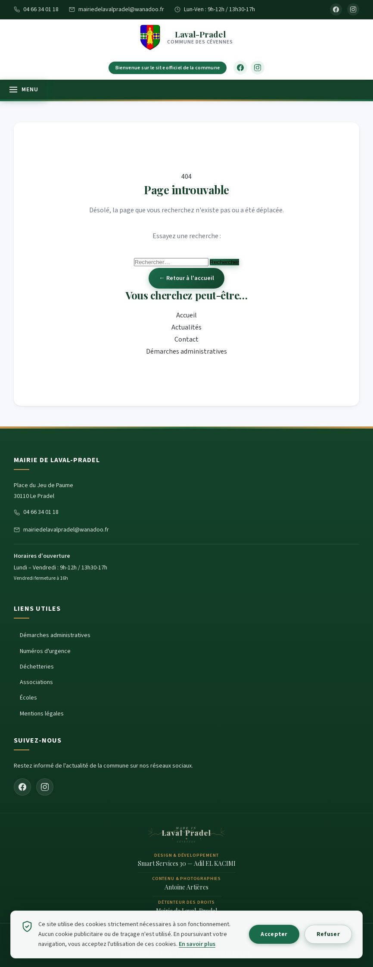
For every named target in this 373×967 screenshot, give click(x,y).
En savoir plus (197, 944)
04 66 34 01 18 (36, 9)
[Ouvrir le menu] (23, 89)
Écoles (28, 697)
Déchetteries (37, 666)
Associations (36, 682)
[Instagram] (353, 9)
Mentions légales (42, 713)
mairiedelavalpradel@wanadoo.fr (116, 9)
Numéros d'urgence (45, 651)
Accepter (273, 934)
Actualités (186, 327)
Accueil (186, 315)
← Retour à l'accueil (186, 278)
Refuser (327, 934)
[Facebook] (336, 9)
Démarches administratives (186, 351)
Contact (186, 339)
